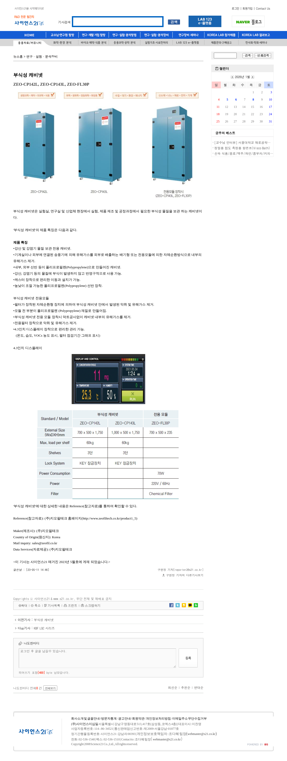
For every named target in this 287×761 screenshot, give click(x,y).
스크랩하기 (93, 605)
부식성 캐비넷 (44, 619)
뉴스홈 (18, 56)
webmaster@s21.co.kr (201, 734)
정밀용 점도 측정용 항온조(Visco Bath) (242, 148)
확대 (24, 605)
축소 (37, 605)
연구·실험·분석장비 (42, 56)
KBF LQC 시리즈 (44, 628)
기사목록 (54, 605)
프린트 (72, 605)
